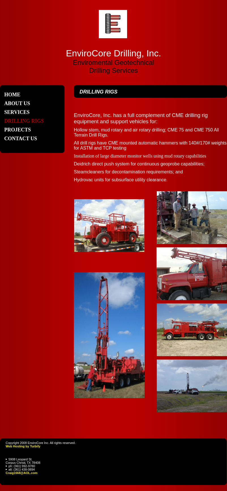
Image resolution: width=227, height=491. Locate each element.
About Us (17, 103)
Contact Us (20, 138)
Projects (17, 130)
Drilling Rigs (24, 121)
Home (12, 94)
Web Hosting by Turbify (23, 446)
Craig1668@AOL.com (21, 473)
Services (16, 112)
